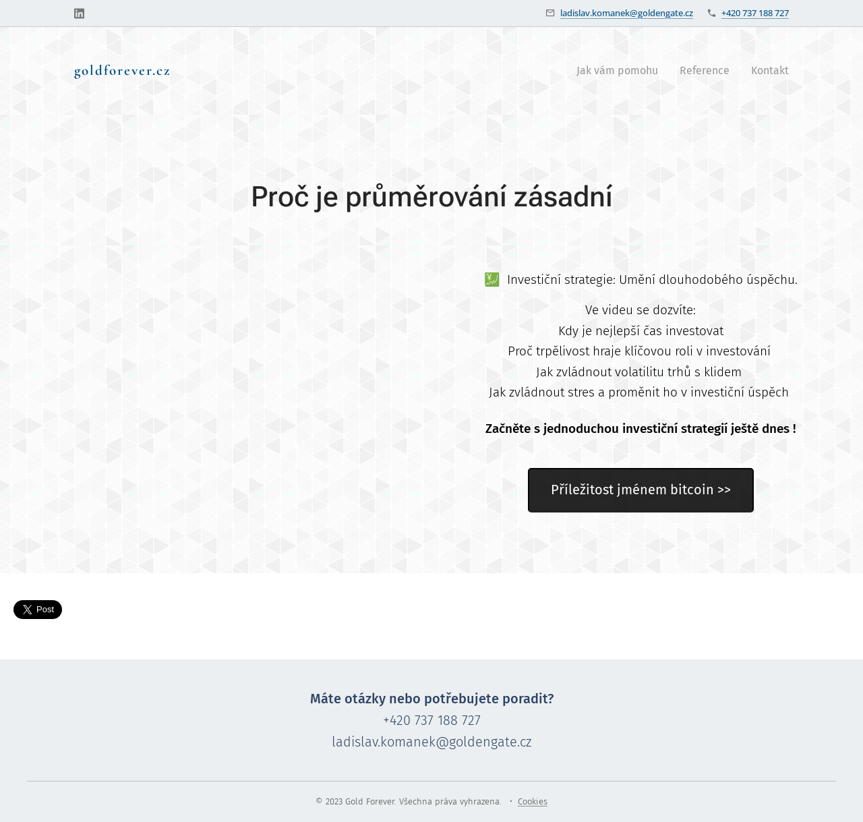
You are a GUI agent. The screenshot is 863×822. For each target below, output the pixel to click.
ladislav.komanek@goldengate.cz (626, 13)
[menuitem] (621, 71)
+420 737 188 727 (755, 13)
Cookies (532, 801)
